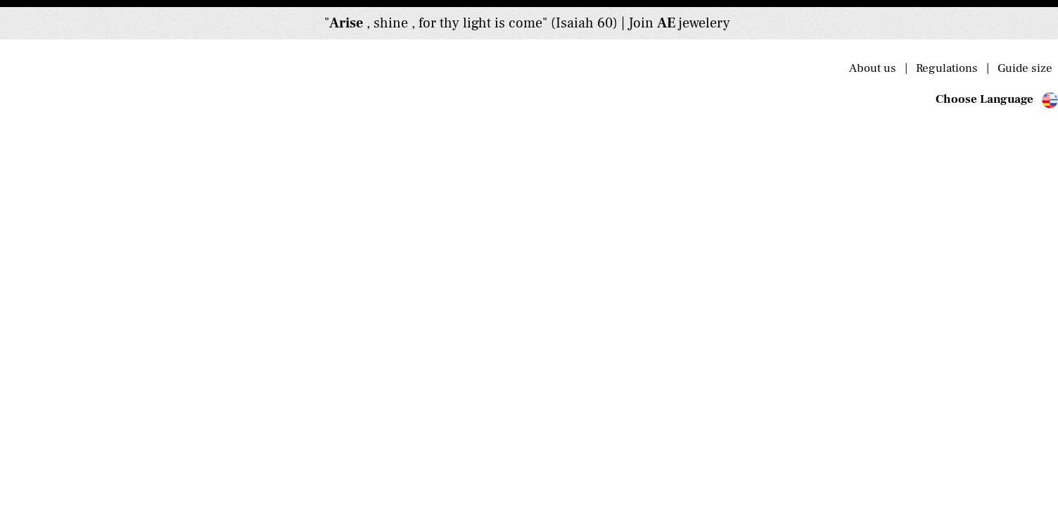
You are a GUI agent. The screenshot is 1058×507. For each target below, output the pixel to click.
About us (877, 68)
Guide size (1023, 68)
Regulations (949, 68)
